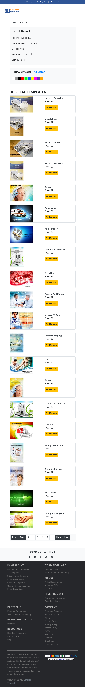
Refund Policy (51, 628)
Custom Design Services (18, 586)
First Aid (49, 425)
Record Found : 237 (21, 38)
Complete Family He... (56, 250)
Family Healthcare (54, 445)
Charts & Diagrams (16, 582)
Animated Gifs (51, 585)
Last (66, 537)
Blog (9, 639)
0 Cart (54, 2)
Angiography (51, 229)
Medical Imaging (53, 336)
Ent (46, 359)
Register (42, 2)
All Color (39, 72)
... (52, 537)
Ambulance (50, 208)
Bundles (11, 624)
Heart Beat (50, 493)
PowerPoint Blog (15, 589)
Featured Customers (16, 611)
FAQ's (47, 631)
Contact (48, 637)
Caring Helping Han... (55, 513)
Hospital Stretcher (54, 98)
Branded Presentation (17, 633)
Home (13, 22)
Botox (48, 187)
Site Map (49, 634)
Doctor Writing (52, 315)
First (14, 537)
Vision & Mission (52, 614)
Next (58, 537)
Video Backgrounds (53, 582)
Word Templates (52, 569)
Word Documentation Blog (57, 572)
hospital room (52, 119)
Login (30, 2)
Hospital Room (52, 143)
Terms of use (51, 621)
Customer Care (51, 644)
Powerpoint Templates (55, 598)
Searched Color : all (22, 54)
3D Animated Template (17, 576)
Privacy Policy (51, 624)
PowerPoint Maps (15, 579)
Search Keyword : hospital (25, 43)
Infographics (13, 636)
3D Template (13, 572)
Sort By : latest (19, 60)
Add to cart (51, 107)
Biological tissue (53, 469)
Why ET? (48, 618)
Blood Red (50, 273)
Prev (22, 537)
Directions (49, 641)
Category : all (18, 49)
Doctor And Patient (55, 294)
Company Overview (53, 611)
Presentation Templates (18, 569)
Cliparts (48, 588)
